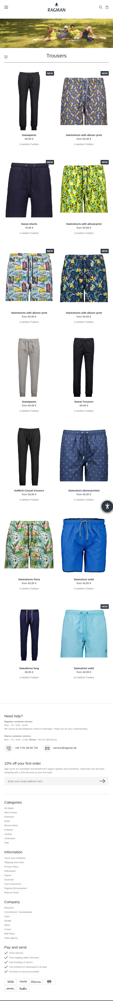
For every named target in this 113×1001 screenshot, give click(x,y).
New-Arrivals (10, 812)
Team (7, 916)
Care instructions (12, 884)
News (7, 925)
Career (7, 929)
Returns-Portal (11, 892)
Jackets (8, 834)
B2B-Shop (9, 933)
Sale (6, 842)
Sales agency (11, 938)
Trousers (56, 55)
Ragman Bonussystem (15, 888)
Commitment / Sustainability (18, 912)
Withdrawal (9, 871)
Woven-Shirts (11, 825)
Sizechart (9, 879)
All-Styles (9, 808)
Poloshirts (9, 817)
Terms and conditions (15, 858)
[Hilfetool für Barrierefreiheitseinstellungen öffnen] (107, 506)
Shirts (7, 821)
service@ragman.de (64, 747)
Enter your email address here (25, 781)
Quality (7, 920)
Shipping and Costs (14, 862)
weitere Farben (29, 144)
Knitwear (8, 829)
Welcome (9, 907)
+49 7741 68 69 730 (26, 747)
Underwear (9, 838)
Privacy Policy (11, 866)
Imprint (7, 875)
